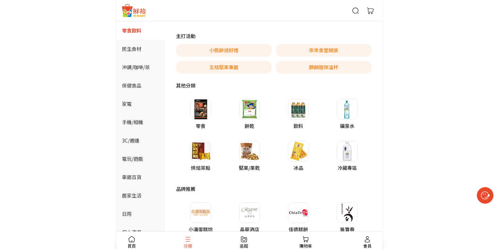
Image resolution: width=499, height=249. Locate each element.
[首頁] (134, 10)
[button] (200, 114)
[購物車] (370, 11)
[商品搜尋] (355, 10)
